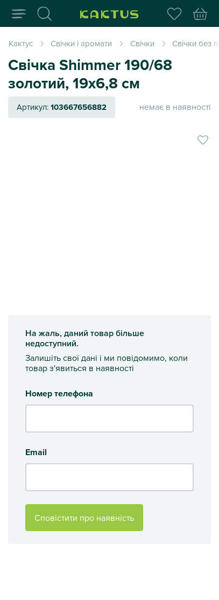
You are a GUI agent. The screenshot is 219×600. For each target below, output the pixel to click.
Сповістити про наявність (84, 518)
